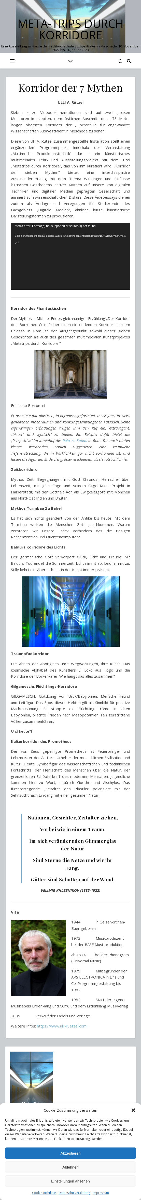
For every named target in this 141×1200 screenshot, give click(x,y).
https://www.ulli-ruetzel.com (62, 1025)
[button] (133, 1110)
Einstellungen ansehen (70, 1181)
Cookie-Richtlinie (44, 1193)
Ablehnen (70, 1167)
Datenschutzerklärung (74, 1193)
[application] (70, 256)
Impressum (101, 1193)
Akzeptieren (70, 1153)
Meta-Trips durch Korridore (70, 29)
